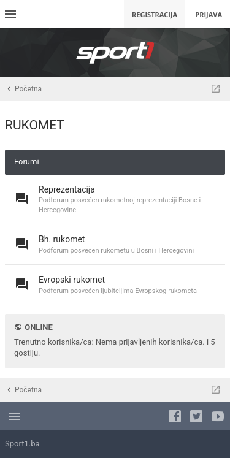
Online (38, 327)
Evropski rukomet (72, 279)
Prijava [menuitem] (208, 14)
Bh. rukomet (62, 239)
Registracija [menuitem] (154, 14)
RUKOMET (34, 125)
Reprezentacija (67, 189)
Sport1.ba (22, 443)
